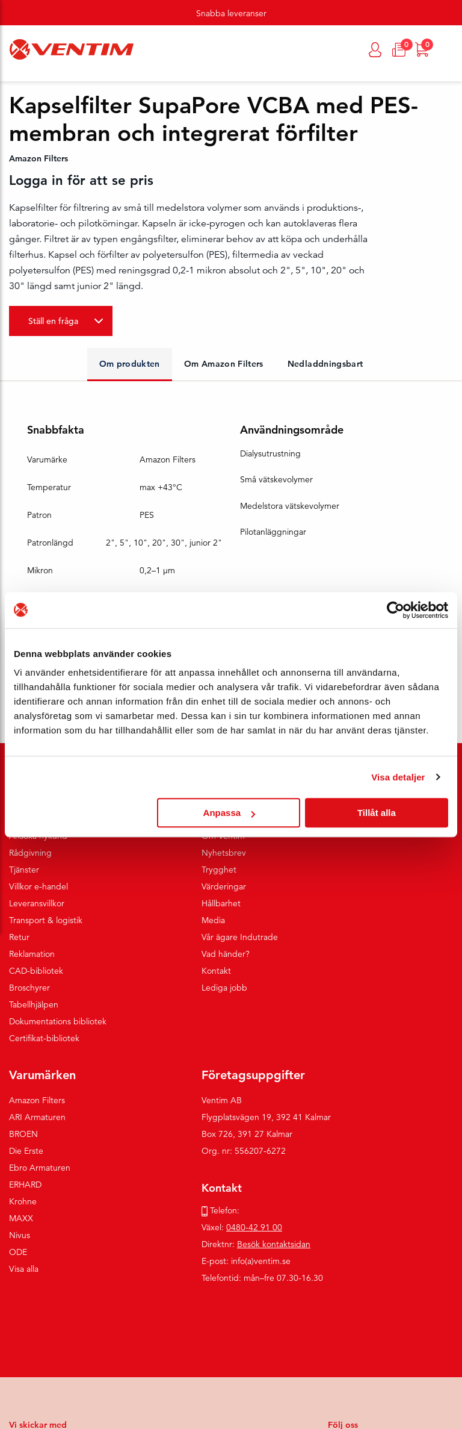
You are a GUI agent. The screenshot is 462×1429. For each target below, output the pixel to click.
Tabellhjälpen (33, 1004)
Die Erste (26, 1150)
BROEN (23, 1134)
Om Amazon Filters (223, 363)
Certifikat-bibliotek (44, 1038)
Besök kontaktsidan (273, 1244)
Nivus (19, 1235)
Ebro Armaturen (39, 1167)
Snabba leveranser (231, 13)
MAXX (21, 1218)
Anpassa (229, 813)
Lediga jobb (224, 987)
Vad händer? (226, 953)
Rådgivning (30, 852)
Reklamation (32, 953)
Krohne (23, 1201)
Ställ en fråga (53, 321)
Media (213, 920)
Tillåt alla (376, 813)
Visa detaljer (398, 777)
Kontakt (216, 970)
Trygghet (219, 869)
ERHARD (25, 1184)
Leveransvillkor (36, 903)
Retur (19, 937)
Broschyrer (29, 987)
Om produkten (129, 363)
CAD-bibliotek (36, 970)
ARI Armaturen (37, 1117)
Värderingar (224, 886)
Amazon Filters (37, 1100)
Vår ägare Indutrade (240, 937)
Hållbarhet (221, 903)
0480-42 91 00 (254, 1227)
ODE (18, 1252)
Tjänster (24, 869)
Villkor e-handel (38, 886)
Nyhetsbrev (224, 852)
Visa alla (23, 1268)
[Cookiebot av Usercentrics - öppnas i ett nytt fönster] (395, 610)
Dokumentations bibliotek (57, 1021)
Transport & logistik (45, 920)
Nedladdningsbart (325, 363)
